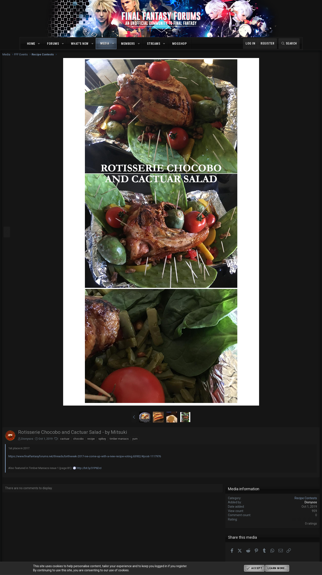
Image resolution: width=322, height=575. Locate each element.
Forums (53, 43)
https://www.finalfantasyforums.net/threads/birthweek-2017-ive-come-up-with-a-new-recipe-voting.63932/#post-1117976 (105, 460)
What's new (80, 43)
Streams (153, 43)
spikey (123, 443)
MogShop (179, 43)
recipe (111, 443)
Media (104, 43)
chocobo (99, 443)
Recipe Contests (285, 502)
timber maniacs (139, 443)
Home (31, 43)
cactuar (85, 443)
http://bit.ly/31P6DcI (109, 472)
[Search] (289, 43)
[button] (39, 43)
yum (155, 443)
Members (128, 43)
